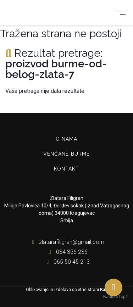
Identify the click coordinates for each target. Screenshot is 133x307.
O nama (67, 139)
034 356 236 (67, 252)
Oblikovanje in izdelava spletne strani (67, 289)
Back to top (115, 296)
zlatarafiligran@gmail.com (66, 242)
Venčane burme (66, 154)
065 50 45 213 (66, 261)
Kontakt (66, 169)
